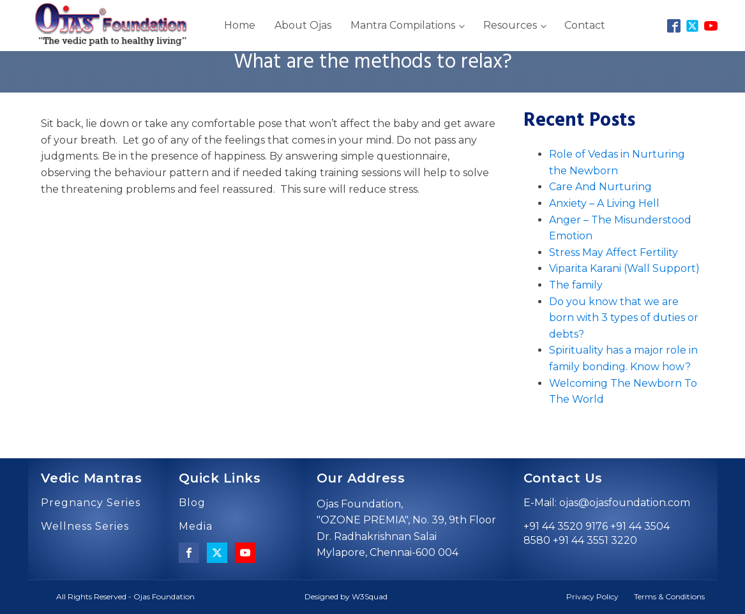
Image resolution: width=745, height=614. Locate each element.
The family (576, 285)
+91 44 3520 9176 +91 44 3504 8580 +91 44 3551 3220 (596, 533)
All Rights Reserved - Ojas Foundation (125, 596)
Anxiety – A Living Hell (604, 203)
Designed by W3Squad (346, 596)
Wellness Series (85, 526)
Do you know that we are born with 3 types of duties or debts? (623, 318)
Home (239, 25)
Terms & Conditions (669, 596)
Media (196, 526)
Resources (510, 25)
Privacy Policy (592, 596)
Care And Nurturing (600, 187)
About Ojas (303, 25)
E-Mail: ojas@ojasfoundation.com (606, 503)
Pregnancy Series (90, 503)
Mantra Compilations (402, 25)
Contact (584, 25)
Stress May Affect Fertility (613, 252)
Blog (192, 503)
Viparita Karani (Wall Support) (624, 268)
